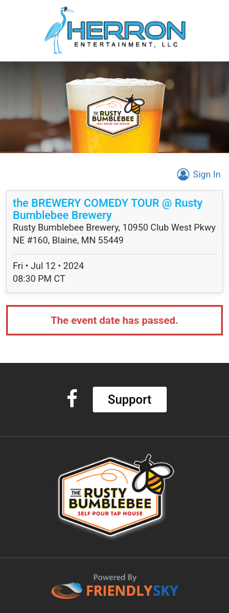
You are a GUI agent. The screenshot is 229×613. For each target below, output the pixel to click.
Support (129, 399)
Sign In (196, 174)
